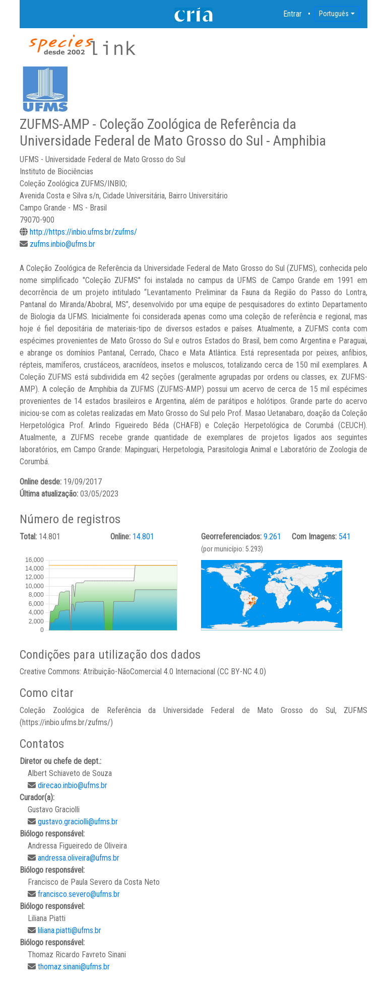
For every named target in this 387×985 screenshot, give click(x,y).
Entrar (293, 14)
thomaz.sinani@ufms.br (74, 966)
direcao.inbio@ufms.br (72, 785)
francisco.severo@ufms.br (79, 894)
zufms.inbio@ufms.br (62, 244)
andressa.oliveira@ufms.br (78, 858)
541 (345, 536)
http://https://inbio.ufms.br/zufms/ (83, 232)
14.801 (143, 536)
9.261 (272, 536)
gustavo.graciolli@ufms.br (78, 821)
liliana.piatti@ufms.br (69, 930)
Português (334, 14)
